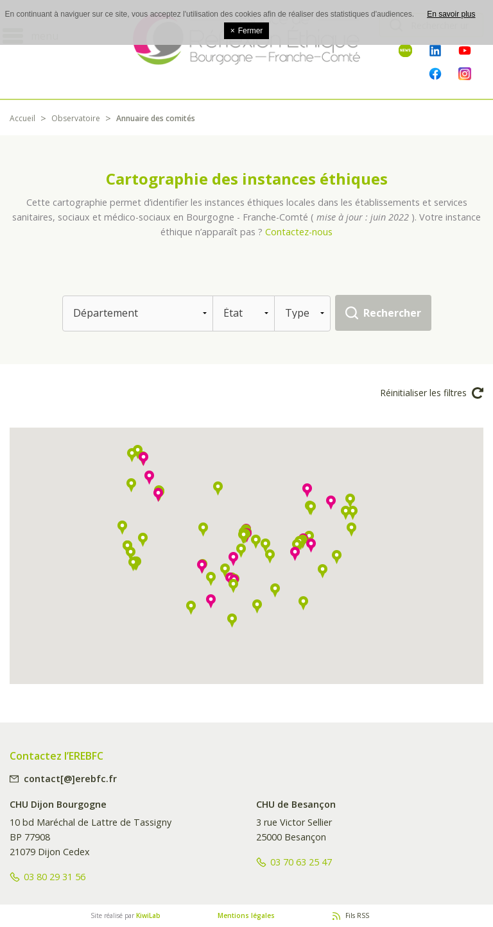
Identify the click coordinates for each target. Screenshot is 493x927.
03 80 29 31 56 (54, 877)
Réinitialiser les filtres (431, 393)
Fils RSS (357, 915)
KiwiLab (148, 915)
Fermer (246, 31)
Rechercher (392, 313)
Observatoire (75, 118)
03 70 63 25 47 (301, 862)
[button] (256, 542)
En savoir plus (451, 14)
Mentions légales (246, 915)
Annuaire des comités (155, 118)
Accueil (22, 118)
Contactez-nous (299, 232)
